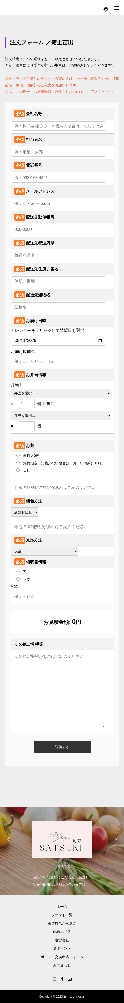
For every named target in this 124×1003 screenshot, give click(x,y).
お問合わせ (62, 965)
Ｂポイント (62, 948)
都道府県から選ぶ (62, 923)
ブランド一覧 (62, 915)
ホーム (62, 907)
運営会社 (62, 940)
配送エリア (62, 932)
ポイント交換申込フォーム (62, 957)
